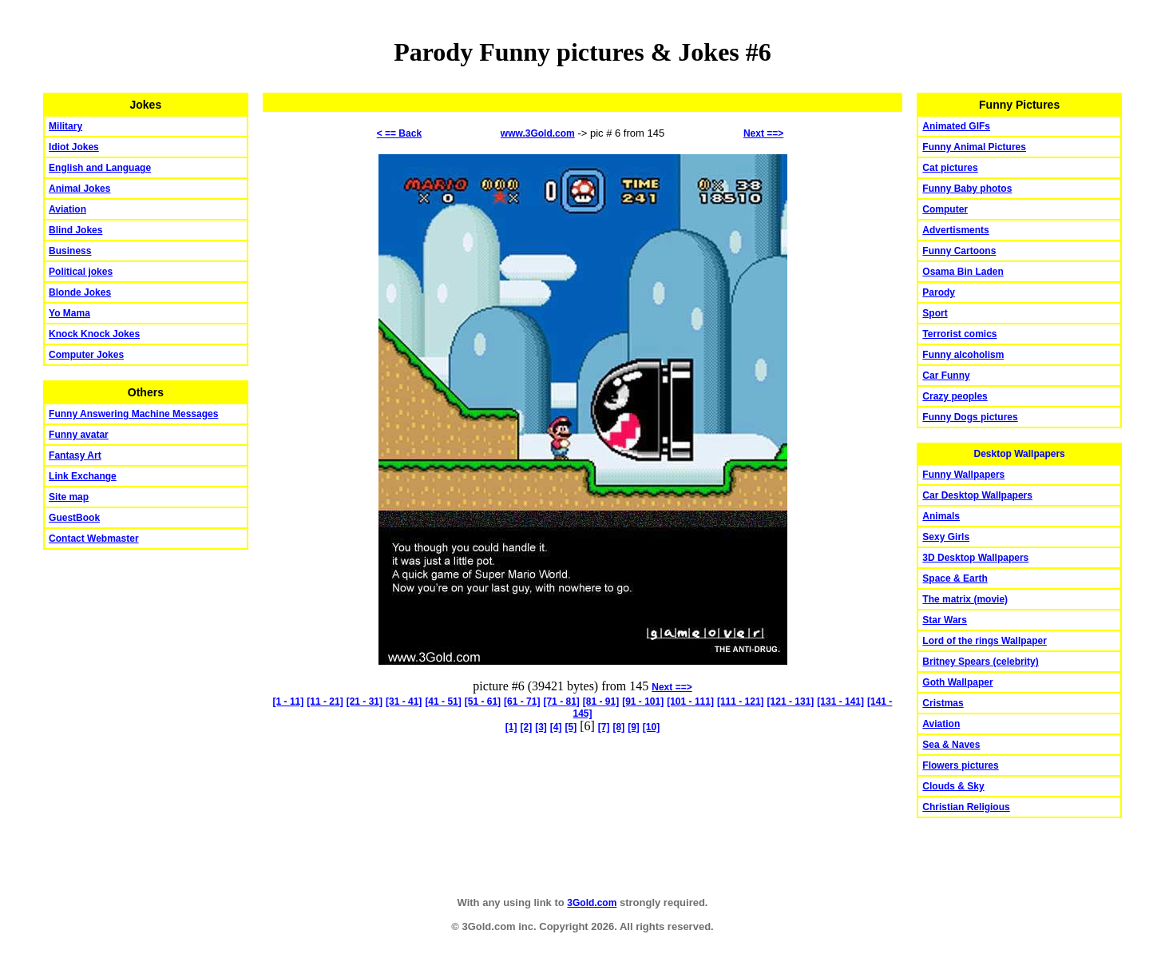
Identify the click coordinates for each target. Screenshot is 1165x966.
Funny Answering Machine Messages (133, 413)
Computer (945, 209)
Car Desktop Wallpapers (977, 495)
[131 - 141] (840, 701)
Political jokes (81, 271)
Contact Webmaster (93, 538)
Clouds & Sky (953, 786)
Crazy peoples (954, 396)
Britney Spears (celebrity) (980, 661)
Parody (938, 292)
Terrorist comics (959, 334)
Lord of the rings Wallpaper (984, 640)
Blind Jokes (75, 230)
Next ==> (763, 133)
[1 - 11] (288, 701)
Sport (934, 313)
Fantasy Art (75, 455)
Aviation (67, 209)
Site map (69, 497)
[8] (619, 727)
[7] (604, 727)
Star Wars (944, 620)
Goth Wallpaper (957, 682)
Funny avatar (79, 434)
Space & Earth (954, 578)
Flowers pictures (960, 765)
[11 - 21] (325, 701)
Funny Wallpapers (963, 474)
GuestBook (74, 517)
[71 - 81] (561, 701)
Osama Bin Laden (962, 271)
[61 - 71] (522, 701)
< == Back (399, 133)
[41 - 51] (443, 701)
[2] (526, 727)
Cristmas (942, 703)
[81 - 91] (601, 701)
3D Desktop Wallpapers (975, 557)
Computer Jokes (86, 354)
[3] (541, 727)
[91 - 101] (643, 701)
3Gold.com (591, 902)
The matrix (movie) (965, 599)
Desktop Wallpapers (1019, 453)
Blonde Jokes (80, 292)
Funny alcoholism (963, 354)
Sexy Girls (945, 537)
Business (70, 250)
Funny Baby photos (967, 188)
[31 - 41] (404, 701)
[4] (556, 727)
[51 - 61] (483, 701)
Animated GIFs (956, 126)
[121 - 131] (790, 701)
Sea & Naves (951, 744)
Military (65, 126)
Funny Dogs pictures (969, 417)
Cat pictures (949, 167)
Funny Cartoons (959, 250)
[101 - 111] (690, 701)
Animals (941, 516)
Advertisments (955, 230)
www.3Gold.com (538, 133)
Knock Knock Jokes (94, 334)
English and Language (100, 167)
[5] (571, 727)
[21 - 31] (364, 701)
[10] (651, 727)
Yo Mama (69, 313)
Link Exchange (83, 476)
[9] (634, 727)
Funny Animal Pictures (974, 147)
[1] (511, 727)
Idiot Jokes (74, 147)
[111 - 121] (740, 701)
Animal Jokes (79, 188)
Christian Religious (965, 807)
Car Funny (945, 375)
